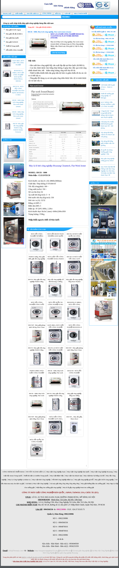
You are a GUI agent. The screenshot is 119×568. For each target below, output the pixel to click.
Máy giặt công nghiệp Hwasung (67, 553)
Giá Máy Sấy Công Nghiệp (101, 551)
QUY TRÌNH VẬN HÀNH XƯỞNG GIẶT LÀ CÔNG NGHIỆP (108, 104)
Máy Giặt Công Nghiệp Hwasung (101, 472)
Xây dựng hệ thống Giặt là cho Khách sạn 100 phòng (107, 135)
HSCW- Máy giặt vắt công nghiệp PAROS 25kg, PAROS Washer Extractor (18, 128)
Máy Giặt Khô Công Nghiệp (41, 479)
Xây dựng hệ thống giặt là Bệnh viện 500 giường (107, 143)
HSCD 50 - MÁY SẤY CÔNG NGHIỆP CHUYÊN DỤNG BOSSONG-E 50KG (18, 91)
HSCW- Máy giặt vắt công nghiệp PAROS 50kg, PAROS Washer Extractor (36, 350)
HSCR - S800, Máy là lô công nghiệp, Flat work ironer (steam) (49, 32)
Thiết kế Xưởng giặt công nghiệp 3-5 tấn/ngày (107, 96)
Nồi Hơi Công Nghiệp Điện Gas (62, 479)
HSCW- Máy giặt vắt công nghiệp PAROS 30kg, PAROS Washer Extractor (36, 282)
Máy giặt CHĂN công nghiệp (104, 479)
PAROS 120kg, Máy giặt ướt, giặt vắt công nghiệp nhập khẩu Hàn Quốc (36, 259)
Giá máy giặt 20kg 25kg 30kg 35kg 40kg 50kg (64, 483)
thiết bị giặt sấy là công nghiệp (32, 557)
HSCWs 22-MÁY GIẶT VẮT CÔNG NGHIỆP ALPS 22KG (55, 350)
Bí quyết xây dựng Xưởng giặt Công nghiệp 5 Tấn (106, 152)
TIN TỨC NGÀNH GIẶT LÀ (35, 472)
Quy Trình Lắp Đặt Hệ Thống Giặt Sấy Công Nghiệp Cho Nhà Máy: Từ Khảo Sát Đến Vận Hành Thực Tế (108, 171)
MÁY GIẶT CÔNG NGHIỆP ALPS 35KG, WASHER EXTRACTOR (55, 419)
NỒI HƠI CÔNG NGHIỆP (14, 50)
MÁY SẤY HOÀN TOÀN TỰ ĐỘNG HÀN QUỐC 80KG (55, 236)
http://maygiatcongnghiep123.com (46, 551)
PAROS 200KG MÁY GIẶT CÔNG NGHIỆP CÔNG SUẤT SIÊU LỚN (37, 373)
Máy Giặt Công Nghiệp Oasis (56, 472)
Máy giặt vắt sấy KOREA (14, 34)
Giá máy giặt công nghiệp (81, 551)
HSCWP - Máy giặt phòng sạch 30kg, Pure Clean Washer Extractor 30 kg (36, 419)
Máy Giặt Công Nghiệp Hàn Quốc (78, 472)
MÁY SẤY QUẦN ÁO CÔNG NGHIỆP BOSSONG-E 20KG (37, 442)
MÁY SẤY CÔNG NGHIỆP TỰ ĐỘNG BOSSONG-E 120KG (37, 236)
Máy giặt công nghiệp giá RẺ (84, 479)
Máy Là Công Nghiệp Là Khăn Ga (19, 479)
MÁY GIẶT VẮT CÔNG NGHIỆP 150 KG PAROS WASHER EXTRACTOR (55, 259)
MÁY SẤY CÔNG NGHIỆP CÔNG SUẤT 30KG (36, 304)
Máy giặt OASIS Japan (13, 30)
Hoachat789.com (65, 551)
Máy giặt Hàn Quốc (12, 38)
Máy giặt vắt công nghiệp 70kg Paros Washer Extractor (74, 282)
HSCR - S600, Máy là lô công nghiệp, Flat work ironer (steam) (55, 373)
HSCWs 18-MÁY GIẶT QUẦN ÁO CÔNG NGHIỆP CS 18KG (74, 236)
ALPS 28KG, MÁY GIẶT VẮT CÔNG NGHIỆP (18, 63)
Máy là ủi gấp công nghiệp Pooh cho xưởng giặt (78, 487)
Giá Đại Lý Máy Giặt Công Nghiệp (37, 483)
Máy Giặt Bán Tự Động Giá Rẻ (94, 476)
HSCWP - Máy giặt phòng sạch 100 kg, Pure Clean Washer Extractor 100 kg (36, 327)
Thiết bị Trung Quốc (12, 46)
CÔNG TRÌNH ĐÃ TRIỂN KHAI (13, 472)
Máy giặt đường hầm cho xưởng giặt (93, 483)
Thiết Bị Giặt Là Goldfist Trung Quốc (36, 476)
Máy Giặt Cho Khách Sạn (73, 476)
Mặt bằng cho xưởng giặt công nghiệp (48, 487)
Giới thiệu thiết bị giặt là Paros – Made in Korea (108, 87)
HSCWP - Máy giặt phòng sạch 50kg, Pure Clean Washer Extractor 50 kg (74, 350)
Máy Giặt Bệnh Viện (56, 476)
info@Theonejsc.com (16, 551)
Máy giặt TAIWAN (12, 42)
